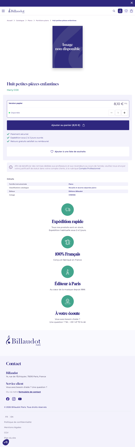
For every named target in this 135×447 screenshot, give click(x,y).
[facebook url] (7, 399)
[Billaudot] (16, 11)
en (12, 417)
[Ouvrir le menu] (3, 10)
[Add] (124, 113)
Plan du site (10, 438)
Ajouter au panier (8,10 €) (68, 125)
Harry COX (13, 90)
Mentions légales (12, 427)
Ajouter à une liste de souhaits (68, 151)
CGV (6, 432)
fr (6, 417)
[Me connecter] (120, 11)
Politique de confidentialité (18, 422)
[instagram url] (13, 399)
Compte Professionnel (89, 168)
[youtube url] (20, 399)
